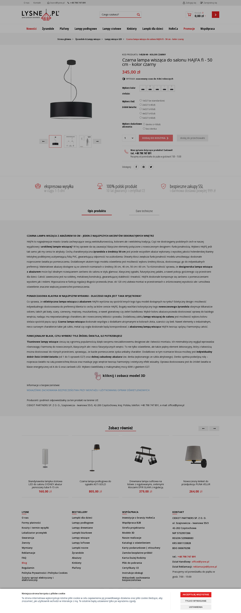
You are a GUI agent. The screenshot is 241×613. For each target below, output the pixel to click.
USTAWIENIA (196, 607)
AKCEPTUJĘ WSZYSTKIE (196, 594)
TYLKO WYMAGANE (195, 601)
